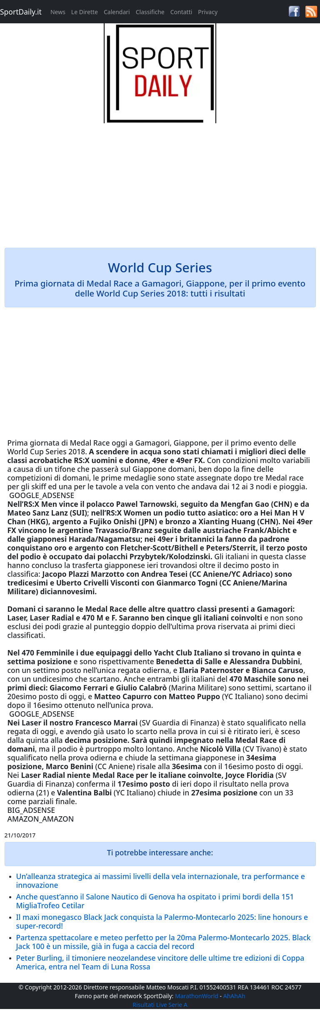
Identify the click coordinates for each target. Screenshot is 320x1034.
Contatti (181, 12)
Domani (22, 609)
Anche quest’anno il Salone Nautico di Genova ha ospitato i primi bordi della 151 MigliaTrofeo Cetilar (155, 901)
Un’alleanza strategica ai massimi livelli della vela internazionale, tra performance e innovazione (160, 880)
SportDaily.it (21, 12)
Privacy (208, 12)
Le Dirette (84, 12)
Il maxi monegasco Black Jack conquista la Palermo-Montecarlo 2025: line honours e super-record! (162, 921)
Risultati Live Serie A (160, 1005)
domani (181, 469)
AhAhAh (234, 996)
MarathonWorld (196, 996)
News (57, 12)
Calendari (117, 12)
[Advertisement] (160, 181)
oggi (119, 443)
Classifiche (150, 12)
